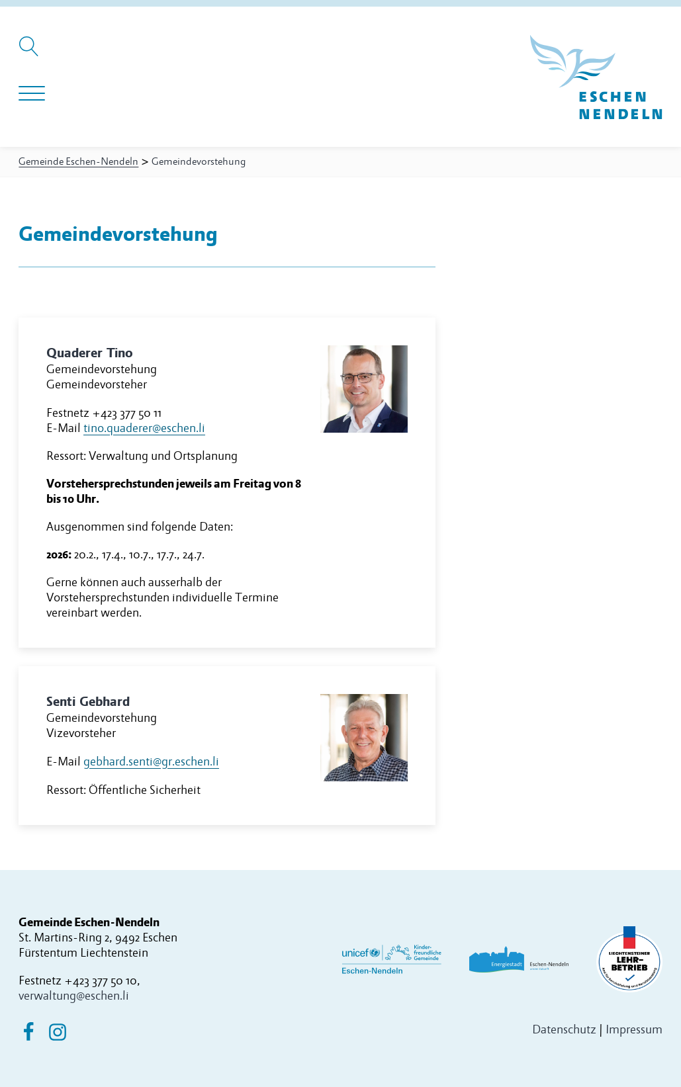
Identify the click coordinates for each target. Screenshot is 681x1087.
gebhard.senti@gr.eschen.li (151, 761)
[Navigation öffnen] (32, 94)
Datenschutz (564, 1030)
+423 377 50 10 (100, 980)
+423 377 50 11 (126, 413)
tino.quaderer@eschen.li (144, 428)
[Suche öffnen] (31, 53)
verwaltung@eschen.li (74, 995)
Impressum (634, 1030)
